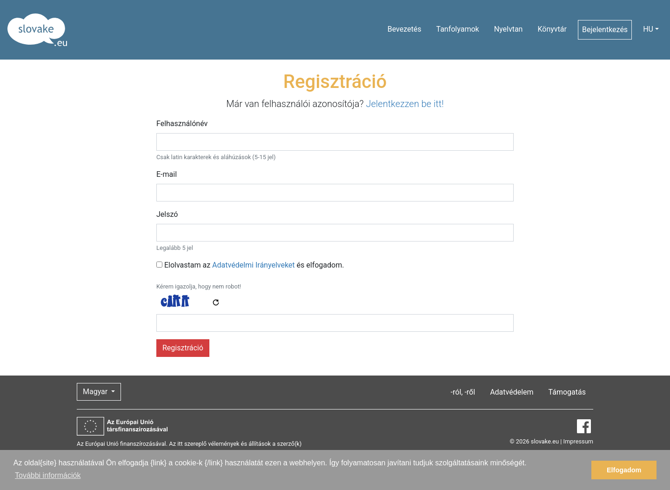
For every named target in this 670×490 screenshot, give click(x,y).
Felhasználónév (182, 123)
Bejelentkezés (605, 29)
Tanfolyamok (457, 29)
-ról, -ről (463, 392)
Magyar (96, 391)
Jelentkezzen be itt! (404, 103)
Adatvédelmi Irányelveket (253, 265)
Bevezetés (405, 29)
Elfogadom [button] (624, 470)
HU (648, 29)
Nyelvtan (508, 29)
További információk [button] (47, 475)
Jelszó (167, 214)
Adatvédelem (511, 392)
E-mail (166, 174)
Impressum (578, 441)
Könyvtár (551, 29)
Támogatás (567, 392)
